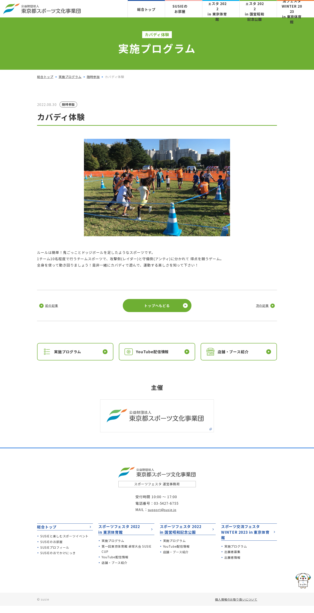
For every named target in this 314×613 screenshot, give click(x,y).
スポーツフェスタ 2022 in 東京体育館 (126, 533)
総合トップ (146, 9)
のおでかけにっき (58, 564)
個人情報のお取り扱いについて (234, 606)
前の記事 (54, 305)
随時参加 (93, 77)
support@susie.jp (163, 510)
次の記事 (260, 305)
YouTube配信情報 (115, 564)
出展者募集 (232, 553)
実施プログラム (70, 77)
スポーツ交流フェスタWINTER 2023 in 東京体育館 (249, 533)
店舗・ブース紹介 (115, 570)
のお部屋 (51, 553)
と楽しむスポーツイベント (64, 548)
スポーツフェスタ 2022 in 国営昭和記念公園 (188, 533)
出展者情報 (232, 559)
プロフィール (55, 559)
